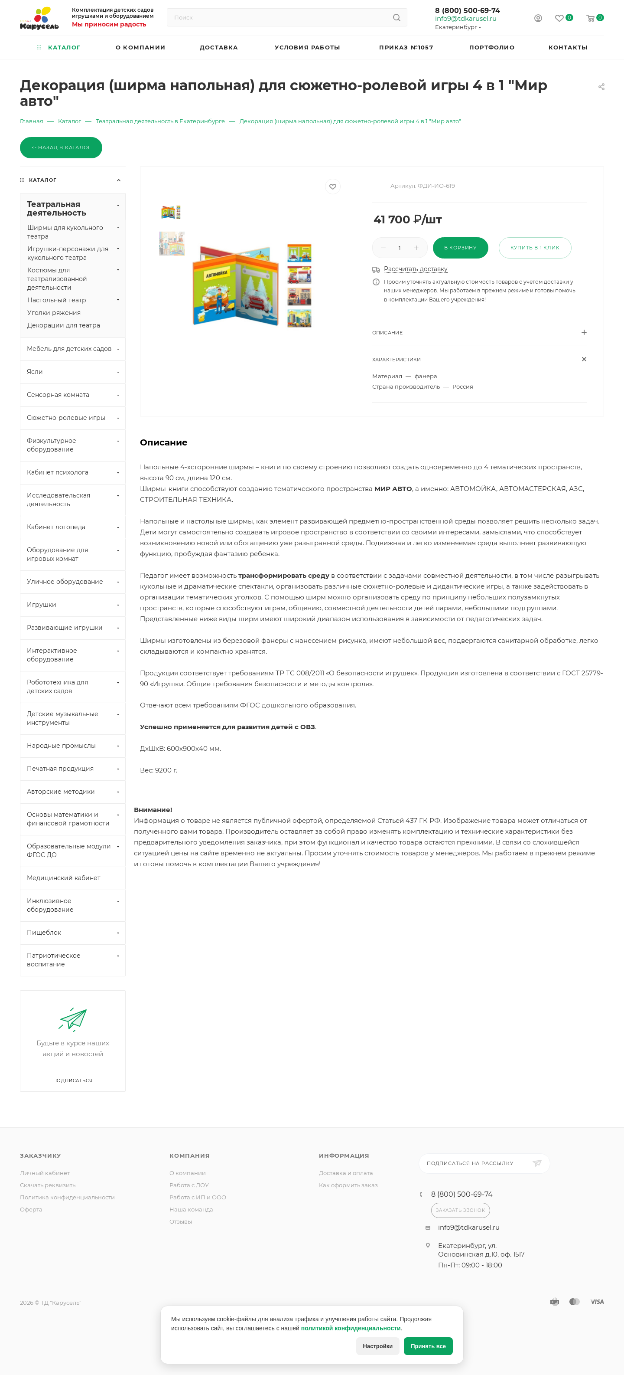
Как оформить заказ (348, 1185)
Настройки (378, 1346)
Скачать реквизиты (48, 1185)
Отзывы (180, 1221)
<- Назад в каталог (61, 147)
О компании (187, 1172)
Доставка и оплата (346, 1172)
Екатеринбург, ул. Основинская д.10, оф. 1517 (481, 1249)
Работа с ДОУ (189, 1185)
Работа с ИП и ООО (197, 1197)
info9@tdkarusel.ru (465, 19)
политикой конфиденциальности (351, 1328)
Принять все (428, 1346)
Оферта (31, 1209)
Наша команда (191, 1209)
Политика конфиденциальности (67, 1197)
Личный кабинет (45, 1172)
